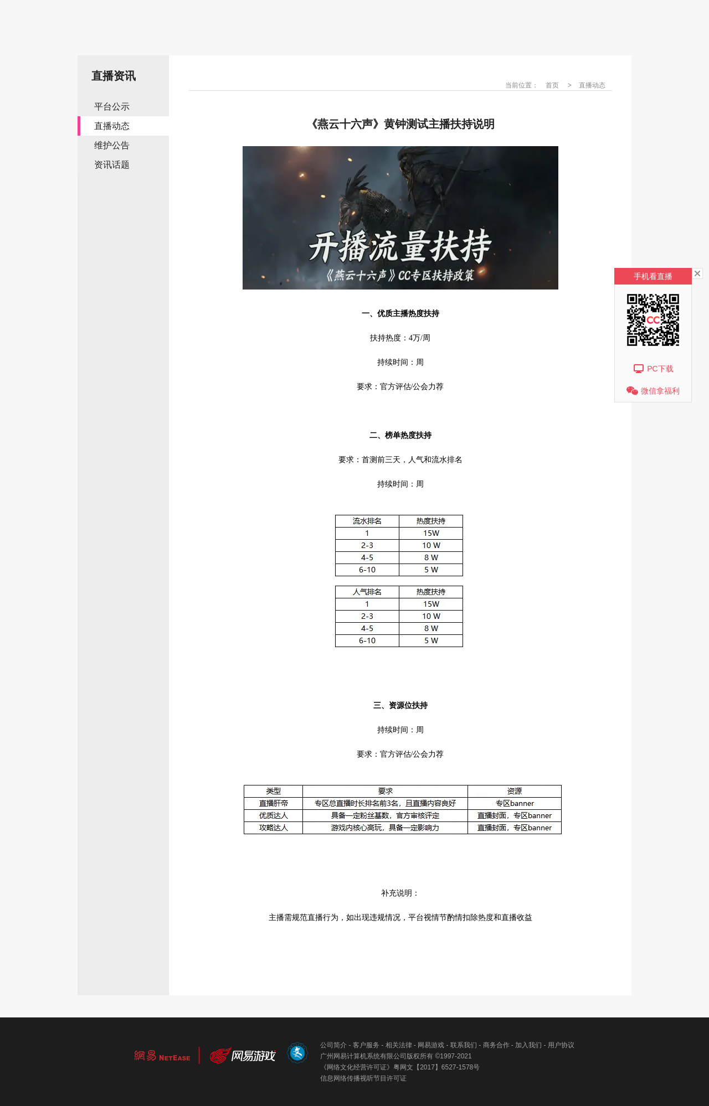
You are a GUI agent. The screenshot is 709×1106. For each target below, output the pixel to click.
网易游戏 (431, 1045)
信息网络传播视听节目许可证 (363, 1078)
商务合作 (496, 1045)
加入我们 (528, 1045)
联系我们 (463, 1045)
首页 (552, 85)
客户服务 (366, 1045)
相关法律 (399, 1045)
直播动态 (112, 126)
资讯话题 (112, 164)
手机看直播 (653, 276)
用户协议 (561, 1045)
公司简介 (333, 1045)
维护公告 (112, 145)
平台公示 (112, 106)
